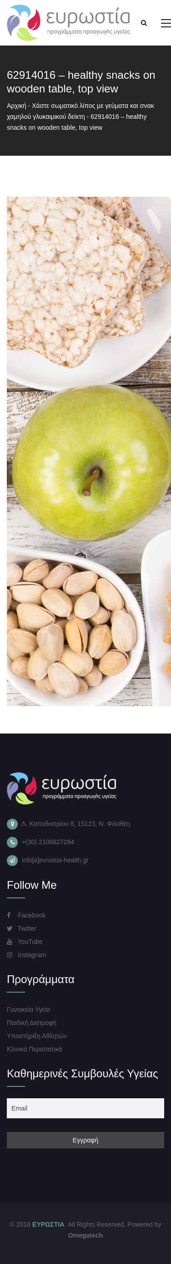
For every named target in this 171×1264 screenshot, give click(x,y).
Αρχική (16, 105)
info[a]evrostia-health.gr (55, 860)
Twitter (21, 928)
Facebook (26, 915)
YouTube (25, 941)
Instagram (26, 954)
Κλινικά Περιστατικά (34, 1049)
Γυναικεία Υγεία (28, 1009)
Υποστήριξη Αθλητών (37, 1036)
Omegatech (85, 1235)
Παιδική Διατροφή (32, 1022)
